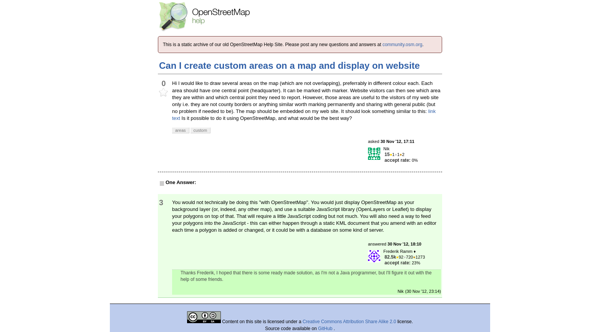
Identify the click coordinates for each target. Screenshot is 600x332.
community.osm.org (403, 44)
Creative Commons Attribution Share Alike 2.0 (349, 321)
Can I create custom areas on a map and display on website (289, 65)
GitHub (326, 328)
